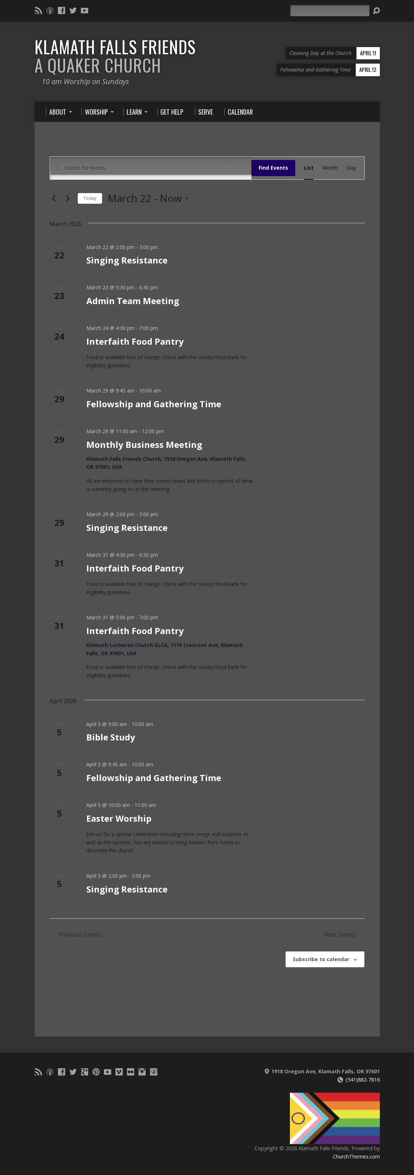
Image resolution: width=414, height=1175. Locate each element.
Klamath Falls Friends (115, 56)
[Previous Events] (54, 198)
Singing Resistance (127, 260)
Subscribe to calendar (321, 959)
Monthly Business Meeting (144, 444)
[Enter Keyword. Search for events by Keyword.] (150, 168)
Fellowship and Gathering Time (153, 404)
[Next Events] (68, 198)
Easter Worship (118, 818)
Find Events (273, 167)
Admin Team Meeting (132, 301)
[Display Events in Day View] (351, 168)
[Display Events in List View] (309, 168)
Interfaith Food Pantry (135, 341)
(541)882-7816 (363, 1079)
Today (89, 198)
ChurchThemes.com (356, 1156)
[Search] (329, 10)
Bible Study (110, 737)
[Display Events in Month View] (330, 168)
